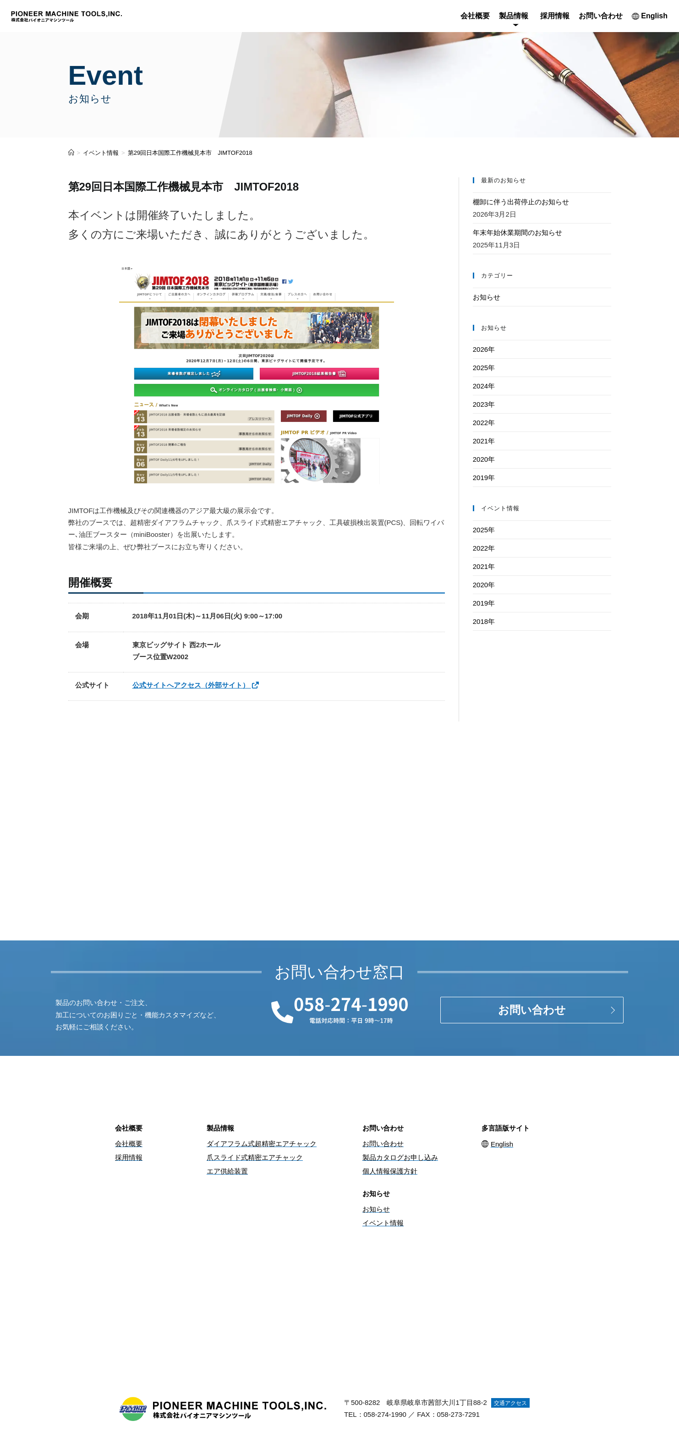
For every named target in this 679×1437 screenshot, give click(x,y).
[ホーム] (71, 152)
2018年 (484, 621)
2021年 (484, 441)
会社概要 (475, 16)
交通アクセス (510, 1403)
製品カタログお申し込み (400, 1157)
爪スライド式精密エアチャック (255, 1157)
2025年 (484, 368)
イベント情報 (383, 1223)
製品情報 (513, 16)
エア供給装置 (227, 1171)
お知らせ (486, 297)
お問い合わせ (601, 16)
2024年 (484, 386)
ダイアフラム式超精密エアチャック (262, 1143)
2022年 (484, 422)
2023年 (484, 404)
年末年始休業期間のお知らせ (517, 232)
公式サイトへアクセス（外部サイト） (196, 685)
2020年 (484, 459)
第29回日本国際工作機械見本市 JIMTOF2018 (190, 152)
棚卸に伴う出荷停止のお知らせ (521, 202)
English (650, 16)
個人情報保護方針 (389, 1171)
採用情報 (554, 16)
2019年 (484, 477)
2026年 (484, 349)
